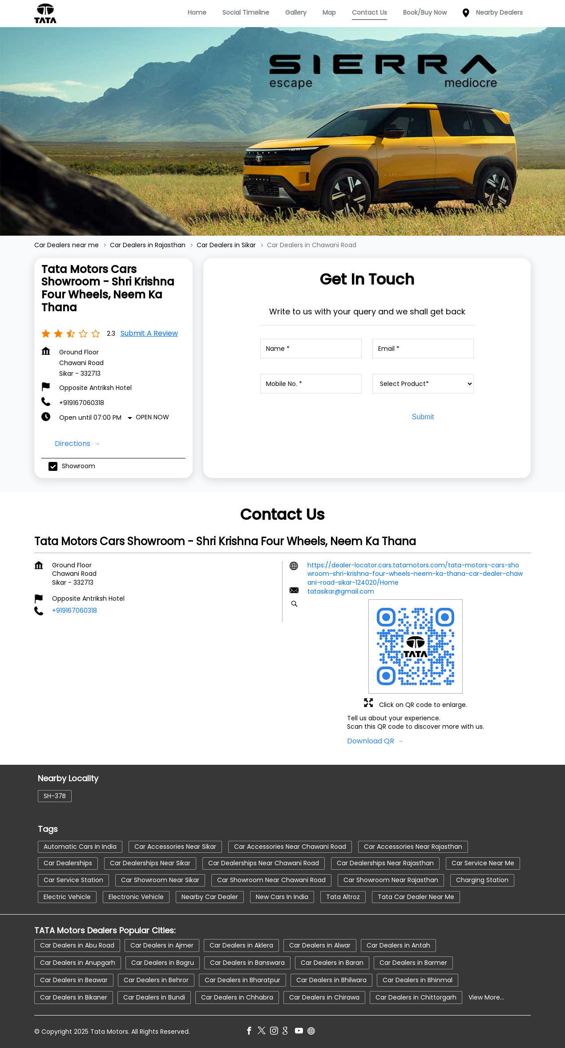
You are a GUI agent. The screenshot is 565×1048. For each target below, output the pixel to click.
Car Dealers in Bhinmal (417, 979)
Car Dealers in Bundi (154, 996)
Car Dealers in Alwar (320, 944)
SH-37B (55, 795)
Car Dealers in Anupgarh (77, 962)
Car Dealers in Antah (398, 944)
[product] (423, 384)
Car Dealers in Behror (156, 979)
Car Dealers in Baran (332, 962)
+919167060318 (81, 402)
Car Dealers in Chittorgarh (415, 996)
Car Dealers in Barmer (413, 962)
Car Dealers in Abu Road (77, 944)
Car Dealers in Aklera (241, 944)
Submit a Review (149, 333)
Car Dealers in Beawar (74, 979)
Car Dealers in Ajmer (162, 944)
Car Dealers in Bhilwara (331, 979)
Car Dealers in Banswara (247, 962)
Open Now (152, 417)
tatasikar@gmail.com (340, 591)
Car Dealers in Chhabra (237, 996)
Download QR (371, 741)
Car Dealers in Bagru (162, 962)
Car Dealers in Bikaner (73, 996)
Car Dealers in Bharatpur (242, 979)
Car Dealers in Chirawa (324, 996)
